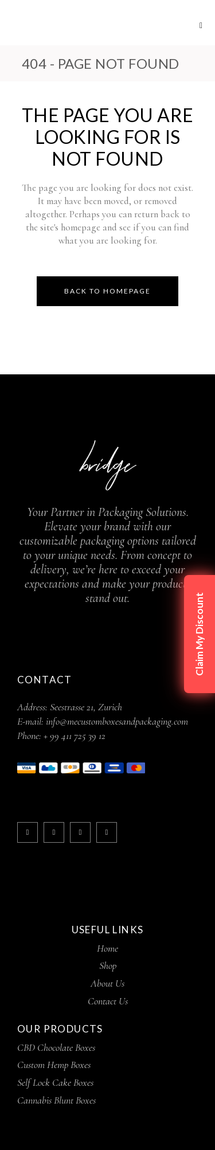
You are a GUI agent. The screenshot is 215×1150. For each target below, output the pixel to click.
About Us (107, 983)
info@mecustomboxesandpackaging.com (117, 721)
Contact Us (108, 1001)
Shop (107, 965)
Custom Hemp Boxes (54, 1064)
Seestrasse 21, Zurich (86, 707)
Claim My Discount (199, 634)
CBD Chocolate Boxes (56, 1047)
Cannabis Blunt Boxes (56, 1100)
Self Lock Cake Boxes (55, 1082)
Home (107, 948)
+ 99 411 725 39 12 (74, 735)
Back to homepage (107, 291)
